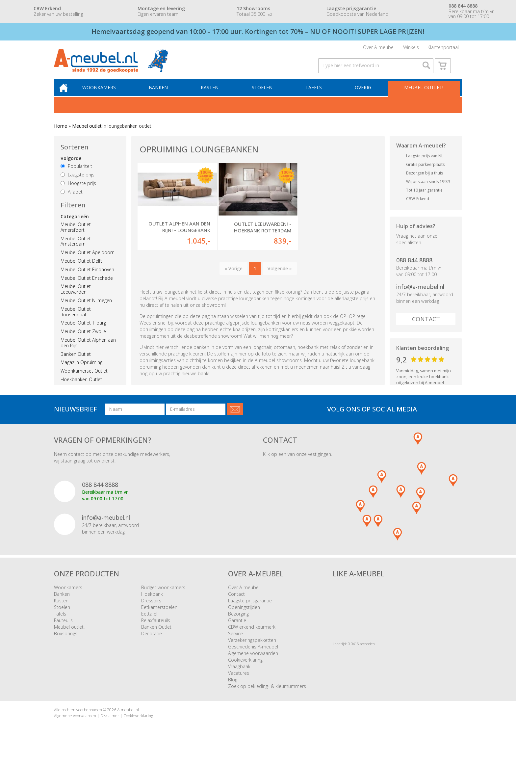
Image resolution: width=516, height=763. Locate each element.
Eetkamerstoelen (159, 616)
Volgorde (71, 166)
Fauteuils (63, 629)
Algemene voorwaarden (253, 662)
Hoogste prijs (78, 191)
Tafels (315, 95)
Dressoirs (151, 609)
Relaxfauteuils (155, 629)
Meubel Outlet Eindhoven (87, 278)
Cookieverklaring (245, 669)
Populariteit (76, 174)
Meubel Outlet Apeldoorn (88, 260)
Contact (426, 327)
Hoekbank (152, 603)
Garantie (237, 629)
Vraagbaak (239, 675)
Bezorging (238, 622)
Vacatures (238, 682)
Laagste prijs (77, 183)
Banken (163, 95)
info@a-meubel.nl (420, 295)
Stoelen (264, 95)
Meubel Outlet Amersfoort (76, 235)
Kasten (213, 95)
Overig (363, 95)
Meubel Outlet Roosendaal (76, 320)
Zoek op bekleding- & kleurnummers (267, 695)
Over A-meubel (379, 48)
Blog (232, 688)
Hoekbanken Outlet (81, 387)
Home (60, 134)
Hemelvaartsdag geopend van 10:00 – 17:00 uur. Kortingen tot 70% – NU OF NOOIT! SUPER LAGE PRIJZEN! (258, 31)
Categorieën (75, 225)
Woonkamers (105, 95)
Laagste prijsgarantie (250, 609)
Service (235, 642)
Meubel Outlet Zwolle (83, 339)
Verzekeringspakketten (252, 649)
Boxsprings (65, 642)
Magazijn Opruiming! (82, 370)
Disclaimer (109, 724)
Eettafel (149, 622)
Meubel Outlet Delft (81, 269)
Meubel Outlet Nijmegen (86, 308)
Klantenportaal (443, 48)
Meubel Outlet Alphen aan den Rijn (88, 351)
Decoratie (151, 642)
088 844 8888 (414, 268)
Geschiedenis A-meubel (253, 655)
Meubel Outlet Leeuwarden (76, 297)
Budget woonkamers (163, 596)
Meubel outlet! (423, 95)
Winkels (411, 48)
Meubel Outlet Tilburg (83, 331)
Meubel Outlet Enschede (87, 286)
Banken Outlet (76, 362)
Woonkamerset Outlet (84, 379)
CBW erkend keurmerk (251, 636)
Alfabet (72, 200)
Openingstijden (244, 616)
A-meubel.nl (128, 719)
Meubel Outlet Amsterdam (76, 249)
